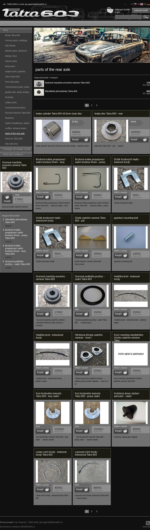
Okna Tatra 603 (12, 76)
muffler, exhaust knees (15, 128)
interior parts (11, 61)
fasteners (9, 118)
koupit (7, 201)
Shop (5, 30)
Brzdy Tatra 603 (12, 35)
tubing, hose (11, 56)
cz (134, 4)
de (147, 4)
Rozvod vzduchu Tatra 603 (17, 113)
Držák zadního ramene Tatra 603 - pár (90, 219)
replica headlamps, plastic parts (17, 124)
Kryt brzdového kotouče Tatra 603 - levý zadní (48, 394)
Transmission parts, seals (17, 87)
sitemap (146, 526)
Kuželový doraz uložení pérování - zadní (126, 394)
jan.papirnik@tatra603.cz (36, 4)
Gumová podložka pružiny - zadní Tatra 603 (17, 262)
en (140, 4)
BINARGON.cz (28, 526)
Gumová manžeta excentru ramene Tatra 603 (14, 165)
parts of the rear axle (15, 133)
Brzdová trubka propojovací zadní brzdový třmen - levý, (50, 160)
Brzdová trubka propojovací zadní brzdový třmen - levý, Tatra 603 (15, 249)
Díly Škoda (10, 45)
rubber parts (11, 102)
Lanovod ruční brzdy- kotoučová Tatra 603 (86, 453)
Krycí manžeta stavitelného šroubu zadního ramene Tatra (128, 337)
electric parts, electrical (16, 51)
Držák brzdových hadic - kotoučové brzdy (49, 219)
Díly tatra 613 (11, 144)
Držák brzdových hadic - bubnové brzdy (127, 160)
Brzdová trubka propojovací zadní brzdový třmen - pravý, (90, 160)
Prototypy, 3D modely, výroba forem (17, 150)
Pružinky (9, 97)
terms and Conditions (13, 154)
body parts (10, 66)
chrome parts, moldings (16, 40)
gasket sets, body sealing (17, 92)
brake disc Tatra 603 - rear (109, 113)
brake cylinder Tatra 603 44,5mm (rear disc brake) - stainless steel (59, 114)
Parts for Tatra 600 (14, 138)
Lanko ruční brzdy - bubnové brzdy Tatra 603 (51, 453)
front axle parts (12, 82)
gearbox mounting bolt (126, 218)
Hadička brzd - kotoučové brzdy (49, 336)
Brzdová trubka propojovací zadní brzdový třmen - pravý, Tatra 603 (16, 233)
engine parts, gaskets (15, 71)
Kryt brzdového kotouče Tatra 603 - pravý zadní (87, 394)
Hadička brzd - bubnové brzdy (127, 277)
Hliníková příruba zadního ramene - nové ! (89, 336)
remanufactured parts (15, 107)
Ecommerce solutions (10, 526)
